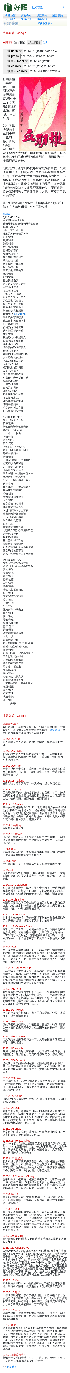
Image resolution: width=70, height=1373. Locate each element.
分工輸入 (10, 19)
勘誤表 (6, 214)
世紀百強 (37, 7)
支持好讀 (26, 19)
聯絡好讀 (42, 19)
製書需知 (57, 15)
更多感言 (11, 1366)
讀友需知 (26, 15)
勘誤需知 (42, 15)
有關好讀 (10, 15)
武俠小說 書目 (45, 23)
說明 (46, 42)
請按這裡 (55, 730)
